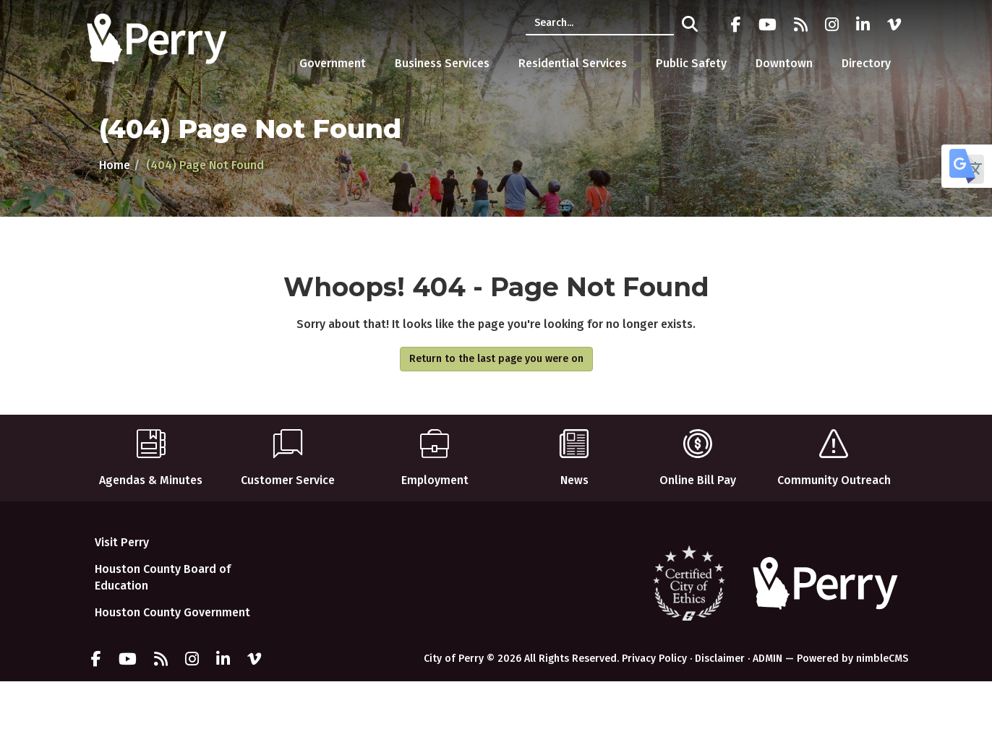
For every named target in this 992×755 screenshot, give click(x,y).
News (574, 451)
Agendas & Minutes (150, 451)
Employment (435, 451)
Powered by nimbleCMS (852, 658)
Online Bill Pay (697, 451)
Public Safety (691, 63)
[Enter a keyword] (600, 23)
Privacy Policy (654, 658)
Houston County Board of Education (163, 577)
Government (332, 63)
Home (114, 165)
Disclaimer (720, 658)
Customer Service (288, 451)
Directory (866, 63)
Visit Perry (122, 542)
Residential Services (572, 63)
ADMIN (767, 658)
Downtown (784, 63)
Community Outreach (834, 451)
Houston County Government (172, 612)
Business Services (442, 63)
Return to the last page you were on (496, 359)
